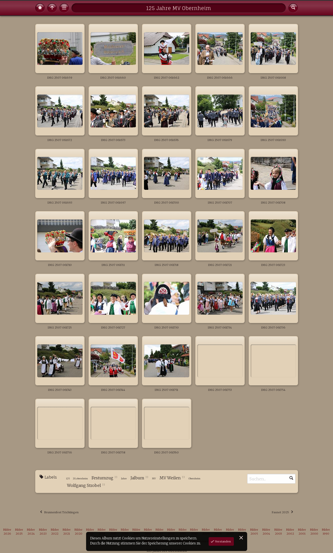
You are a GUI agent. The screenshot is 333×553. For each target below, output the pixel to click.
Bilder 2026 (7, 532)
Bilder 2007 (230, 532)
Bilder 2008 (218, 532)
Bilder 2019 (90, 532)
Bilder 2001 (302, 532)
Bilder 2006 (242, 532)
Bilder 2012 (171, 532)
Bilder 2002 (290, 532)
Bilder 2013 (160, 532)
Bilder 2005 (254, 532)
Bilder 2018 (102, 532)
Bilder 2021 (67, 532)
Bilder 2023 (43, 532)
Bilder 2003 (278, 532)
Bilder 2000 (314, 532)
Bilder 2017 (113, 532)
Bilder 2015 (136, 532)
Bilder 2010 (194, 532)
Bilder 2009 (206, 532)
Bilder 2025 (19, 532)
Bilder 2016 (125, 532)
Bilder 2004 (266, 532)
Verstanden (222, 541)
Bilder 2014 (148, 532)
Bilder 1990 (326, 532)
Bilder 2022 (55, 532)
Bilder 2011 (183, 532)
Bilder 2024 (31, 532)
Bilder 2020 (79, 532)
